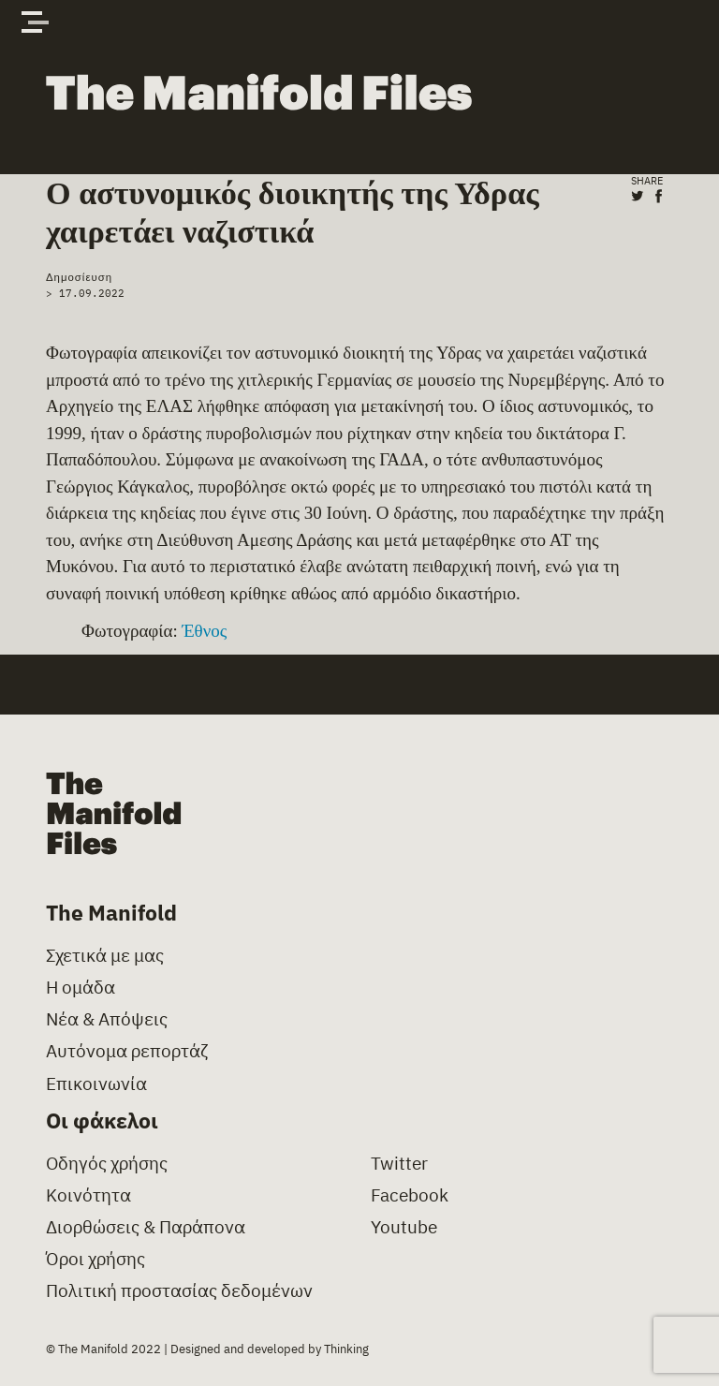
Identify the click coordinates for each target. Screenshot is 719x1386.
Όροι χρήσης (95, 1259)
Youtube (404, 1227)
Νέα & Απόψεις (107, 1019)
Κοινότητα (88, 1195)
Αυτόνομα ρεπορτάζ (127, 1051)
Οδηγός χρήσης (107, 1163)
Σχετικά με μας (105, 956)
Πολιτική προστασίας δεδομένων (179, 1291)
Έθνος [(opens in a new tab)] (204, 631)
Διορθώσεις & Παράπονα (145, 1227)
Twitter (399, 1163)
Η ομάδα (80, 987)
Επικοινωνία (96, 1084)
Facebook (409, 1195)
